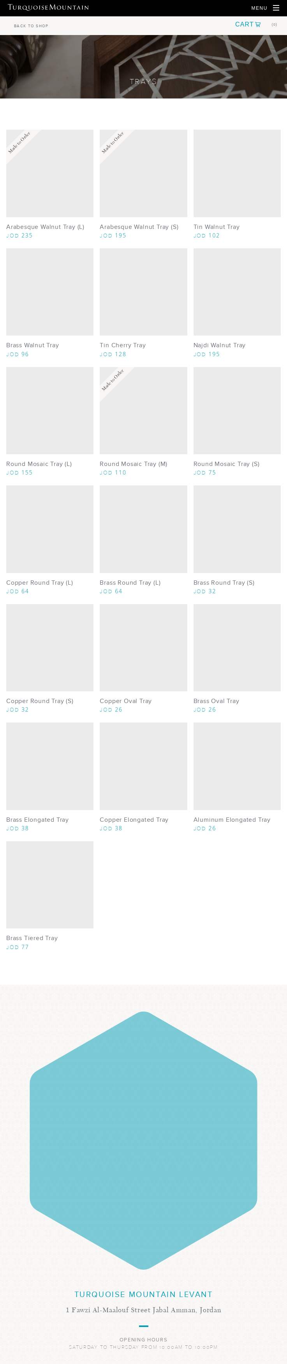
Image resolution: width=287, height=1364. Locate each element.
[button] (256, 24)
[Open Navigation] (265, 8)
